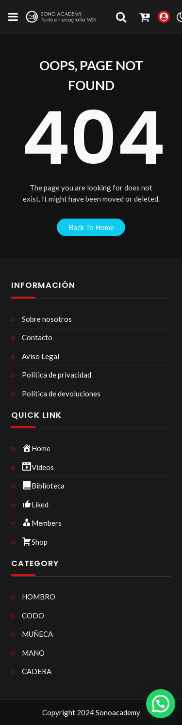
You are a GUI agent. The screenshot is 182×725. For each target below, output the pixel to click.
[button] (160, 703)
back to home (91, 227)
